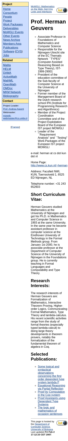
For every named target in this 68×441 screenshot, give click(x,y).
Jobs (6, 55)
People (7, 16)
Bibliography (11, 96)
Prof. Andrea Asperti (13, 109)
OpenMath (9, 84)
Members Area (12, 43)
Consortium (10, 12)
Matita (7, 65)
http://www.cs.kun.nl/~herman (49, 165)
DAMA (7, 72)
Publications (10, 47)
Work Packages (13, 24)
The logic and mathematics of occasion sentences (50, 410)
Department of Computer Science (40, 425)
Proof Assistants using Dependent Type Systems (51, 401)
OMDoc (8, 88)
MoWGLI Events (13, 32)
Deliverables (11, 28)
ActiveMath (10, 76)
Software (8, 51)
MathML (8, 80)
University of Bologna (42, 429)
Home (7, 9)
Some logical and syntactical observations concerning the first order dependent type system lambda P (51, 374)
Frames (15, 127)
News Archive (11, 39)
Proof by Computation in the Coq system (51, 393)
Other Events (11, 36)
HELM (7, 69)
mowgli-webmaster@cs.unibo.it (15, 117)
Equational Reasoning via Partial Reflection (51, 387)
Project (7, 20)
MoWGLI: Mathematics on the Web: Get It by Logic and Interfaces (43, 9)
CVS (19, 51)
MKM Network (12, 92)
